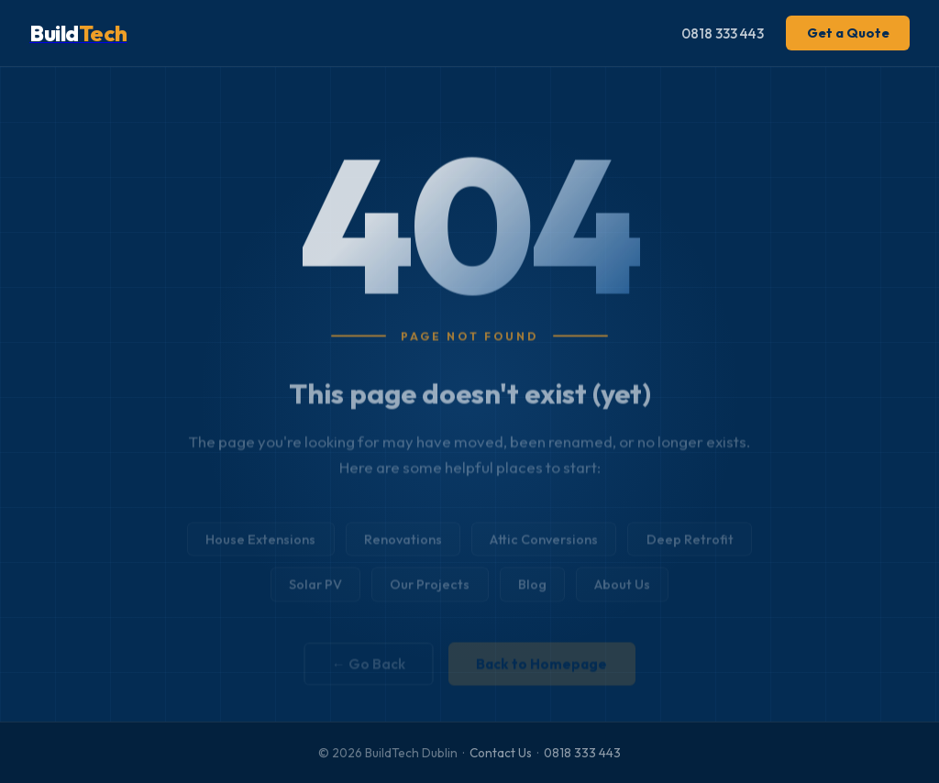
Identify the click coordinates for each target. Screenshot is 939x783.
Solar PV (315, 592)
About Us (622, 592)
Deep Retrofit (690, 547)
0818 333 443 (722, 33)
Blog (532, 592)
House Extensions (260, 547)
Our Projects (430, 592)
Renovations (403, 547)
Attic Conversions (544, 547)
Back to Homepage (541, 669)
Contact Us (501, 752)
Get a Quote (848, 33)
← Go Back (368, 669)
